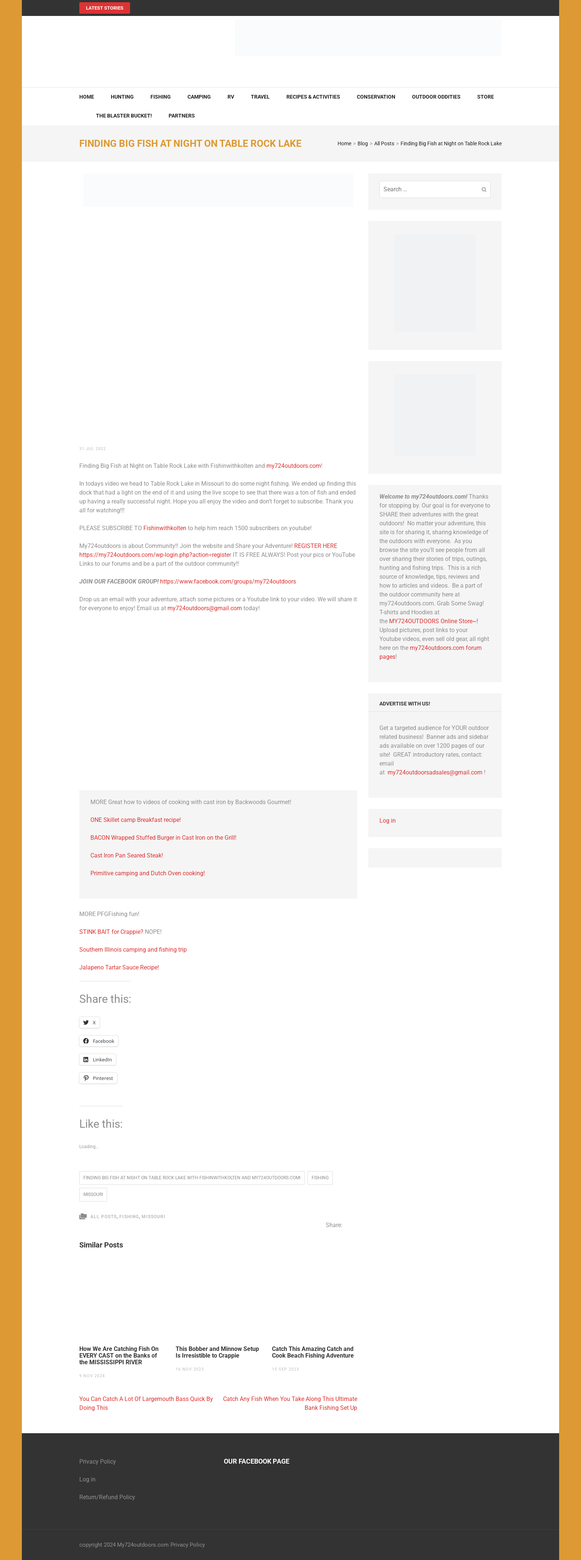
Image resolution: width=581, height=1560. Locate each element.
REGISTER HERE (315, 545)
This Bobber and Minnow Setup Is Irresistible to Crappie (217, 1352)
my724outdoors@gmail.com (204, 608)
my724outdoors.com (293, 465)
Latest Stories (104, 8)
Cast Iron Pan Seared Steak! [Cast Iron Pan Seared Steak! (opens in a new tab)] (126, 855)
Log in (387, 820)
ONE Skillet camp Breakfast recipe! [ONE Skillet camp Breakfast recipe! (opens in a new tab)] (135, 819)
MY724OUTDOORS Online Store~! (433, 621)
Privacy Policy (97, 1461)
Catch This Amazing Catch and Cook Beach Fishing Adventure (313, 1352)
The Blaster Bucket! (124, 116)
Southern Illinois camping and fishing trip (133, 949)
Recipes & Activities (313, 97)
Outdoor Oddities (436, 97)
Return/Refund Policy (107, 1497)
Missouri (93, 1194)
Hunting (122, 97)
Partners (182, 116)
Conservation (376, 97)
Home (86, 97)
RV (231, 97)
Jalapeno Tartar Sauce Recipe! (119, 967)
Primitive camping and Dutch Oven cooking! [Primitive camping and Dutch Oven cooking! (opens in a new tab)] (147, 873)
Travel (260, 97)
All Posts (103, 1216)
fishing (320, 1177)
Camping (199, 97)
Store (485, 97)
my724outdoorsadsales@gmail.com (435, 772)
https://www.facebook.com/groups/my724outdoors (228, 581)
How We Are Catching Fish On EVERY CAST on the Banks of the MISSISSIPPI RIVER (119, 1356)
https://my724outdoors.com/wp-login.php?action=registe (154, 554)
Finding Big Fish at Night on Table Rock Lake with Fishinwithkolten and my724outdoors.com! (192, 1177)
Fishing (160, 97)
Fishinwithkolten (164, 528)
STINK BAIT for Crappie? (112, 931)
